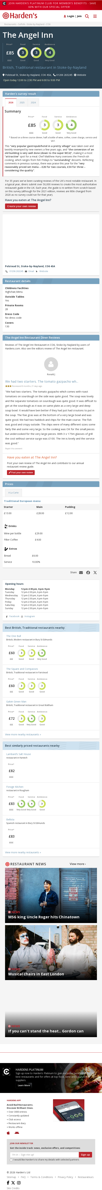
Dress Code (12, 314)
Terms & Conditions (41, 1177)
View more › (78, 864)
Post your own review (21, 472)
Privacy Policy (65, 1177)
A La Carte (13, 492)
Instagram (27, 616)
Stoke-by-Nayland (35, 24)
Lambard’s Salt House (18, 754)
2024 (33, 102)
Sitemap (11, 1177)
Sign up (85, 1154)
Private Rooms (14, 305)
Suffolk (21, 24)
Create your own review (21, 206)
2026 (10, 102)
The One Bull (13, 636)
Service (36, 44)
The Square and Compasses (22, 668)
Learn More (24, 1085)
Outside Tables (14, 296)
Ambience (50, 44)
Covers (9, 322)
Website (41, 271)
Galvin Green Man (16, 701)
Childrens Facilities (17, 288)
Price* (9, 44)
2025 (22, 102)
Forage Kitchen (14, 786)
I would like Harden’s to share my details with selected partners (44, 1159)
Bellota (10, 819)
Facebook (12, 616)
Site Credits (13, 1188)
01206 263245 (14, 271)
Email (29, 271)
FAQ (23, 1177)
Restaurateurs (86, 1177)
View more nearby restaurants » (23, 734)
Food (22, 44)
